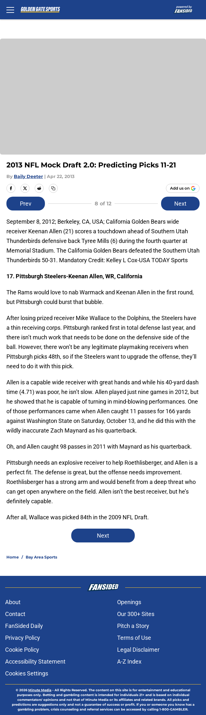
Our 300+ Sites (135, 614)
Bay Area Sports (41, 557)
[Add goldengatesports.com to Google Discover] (183, 188)
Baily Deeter (28, 176)
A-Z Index (129, 661)
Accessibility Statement (35, 661)
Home (12, 557)
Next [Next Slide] (180, 203)
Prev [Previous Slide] (25, 203)
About (13, 602)
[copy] (53, 188)
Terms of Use (134, 637)
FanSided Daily (24, 625)
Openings (129, 602)
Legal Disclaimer (138, 649)
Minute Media (39, 690)
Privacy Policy (22, 637)
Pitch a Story (133, 625)
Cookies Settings (26, 673)
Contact (15, 614)
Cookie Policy (22, 649)
